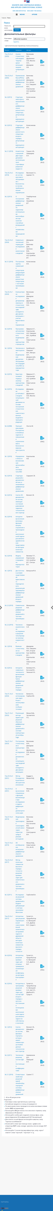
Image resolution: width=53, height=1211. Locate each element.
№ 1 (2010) (8, 456)
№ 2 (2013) (8, 97)
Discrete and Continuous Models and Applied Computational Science (26, 6)
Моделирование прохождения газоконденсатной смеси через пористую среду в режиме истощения (20, 828)
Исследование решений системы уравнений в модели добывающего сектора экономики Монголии (20, 903)
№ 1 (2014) (8, 646)
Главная (4, 18)
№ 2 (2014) (8, 517)
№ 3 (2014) (8, 329)
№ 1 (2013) (8, 571)
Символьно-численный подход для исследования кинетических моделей (20, 246)
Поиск (9, 18)
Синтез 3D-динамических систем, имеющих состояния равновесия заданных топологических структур (20, 504)
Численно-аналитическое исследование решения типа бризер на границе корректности (20, 633)
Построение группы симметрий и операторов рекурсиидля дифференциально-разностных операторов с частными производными (20, 275)
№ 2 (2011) (8, 1055)
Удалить (16, 42)
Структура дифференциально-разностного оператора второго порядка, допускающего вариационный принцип (20, 136)
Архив (34, 14)
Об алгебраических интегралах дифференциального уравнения (20, 849)
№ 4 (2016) (8, 955)
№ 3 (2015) (8, 374)
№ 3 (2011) (8, 895)
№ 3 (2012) (8, 125)
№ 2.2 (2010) (9, 605)
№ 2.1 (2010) (9, 151)
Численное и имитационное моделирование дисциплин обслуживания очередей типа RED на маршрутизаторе (20, 359)
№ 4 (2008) (8, 426)
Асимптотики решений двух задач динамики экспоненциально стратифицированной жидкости (20, 160)
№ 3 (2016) (8, 983)
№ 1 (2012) (8, 1027)
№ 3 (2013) (8, 495)
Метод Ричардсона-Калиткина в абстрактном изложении (20, 780)
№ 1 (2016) (8, 348)
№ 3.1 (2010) (9, 262)
